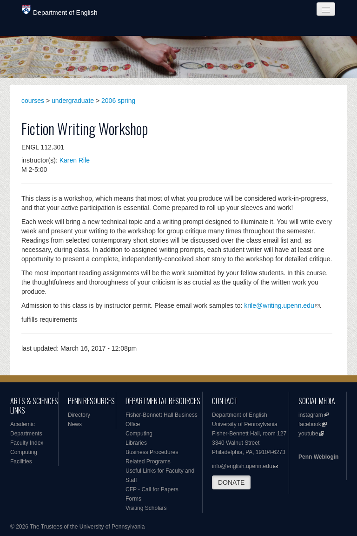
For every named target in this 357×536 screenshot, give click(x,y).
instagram (310, 415)
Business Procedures (152, 452)
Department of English (60, 10)
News (75, 424)
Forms (133, 498)
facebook (309, 424)
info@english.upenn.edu (242, 466)
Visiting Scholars (146, 508)
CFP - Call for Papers (152, 489)
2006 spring (118, 100)
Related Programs (148, 461)
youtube (308, 433)
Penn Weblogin (318, 457)
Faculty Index (26, 443)
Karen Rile (75, 160)
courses (32, 100)
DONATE (231, 482)
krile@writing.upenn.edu (279, 305)
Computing (23, 452)
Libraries (136, 443)
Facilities (21, 461)
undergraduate (73, 100)
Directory (79, 415)
